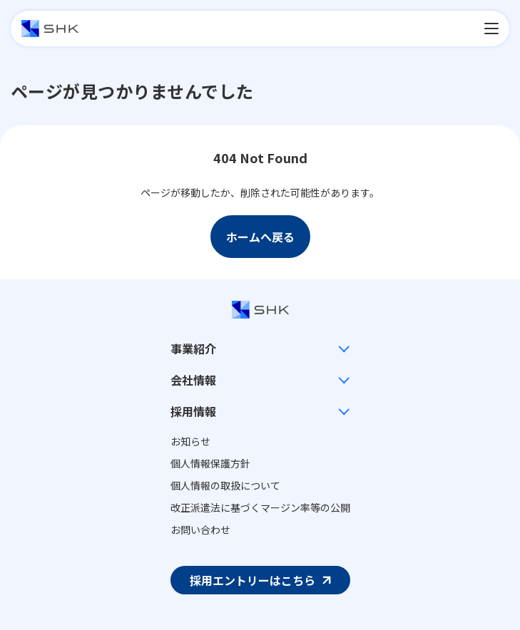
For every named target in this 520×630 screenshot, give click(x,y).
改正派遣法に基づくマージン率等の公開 (260, 507)
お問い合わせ (200, 529)
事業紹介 (193, 348)
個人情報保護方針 (210, 463)
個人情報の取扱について (225, 485)
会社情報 (193, 379)
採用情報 (193, 411)
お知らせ (190, 441)
